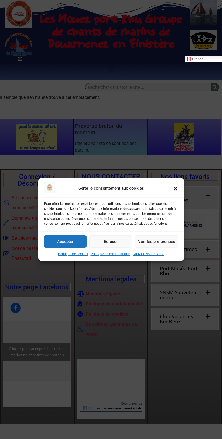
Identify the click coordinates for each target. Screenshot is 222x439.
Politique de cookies (73, 254)
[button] (175, 188)
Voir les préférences (156, 241)
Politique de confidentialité (110, 254)
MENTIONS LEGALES (148, 254)
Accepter (65, 241)
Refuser (111, 241)
